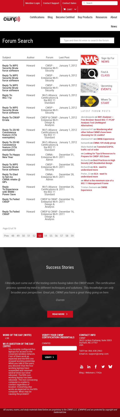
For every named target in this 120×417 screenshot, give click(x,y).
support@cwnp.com (98, 346)
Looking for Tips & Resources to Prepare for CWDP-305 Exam (98, 147)
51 (28, 228)
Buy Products (80, 18)
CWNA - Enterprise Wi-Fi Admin (49, 149)
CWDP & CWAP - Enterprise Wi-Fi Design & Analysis (50, 113)
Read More (58, 306)
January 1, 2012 (68, 110)
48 (12, 228)
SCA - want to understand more (93, 161)
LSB (7, 330)
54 (45, 228)
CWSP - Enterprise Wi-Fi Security (49, 60)
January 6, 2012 (68, 68)
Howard (30, 58)
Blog (47, 18)
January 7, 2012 (68, 58)
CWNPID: (46, 335)
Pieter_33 (85, 166)
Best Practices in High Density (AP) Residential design (98, 154)
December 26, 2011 (66, 180)
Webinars (90, 365)
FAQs (99, 365)
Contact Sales (69, 3)
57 (61, 228)
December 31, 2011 (66, 148)
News (115, 18)
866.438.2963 (95, 343)
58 (66, 228)
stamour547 (87, 121)
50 (23, 228)
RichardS (85, 152)
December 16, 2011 (66, 193)
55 (51, 228)
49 (18, 228)
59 (72, 228)
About (106, 18)
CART (69, 9)
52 (34, 228)
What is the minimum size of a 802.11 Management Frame (97, 174)
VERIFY (48, 349)
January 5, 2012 (68, 87)
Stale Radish (87, 139)
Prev (6, 228)
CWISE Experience (105, 131)
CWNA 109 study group (104, 135)
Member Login (32, 3)
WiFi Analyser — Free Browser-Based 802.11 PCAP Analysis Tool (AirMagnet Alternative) (98, 113)
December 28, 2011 (66, 168)
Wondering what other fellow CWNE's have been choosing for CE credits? (96, 124)
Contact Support (51, 3)
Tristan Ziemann (89, 179)
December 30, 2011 (66, 158)
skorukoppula (87, 109)
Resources (95, 18)
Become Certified (61, 18)
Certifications (36, 18)
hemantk (85, 135)
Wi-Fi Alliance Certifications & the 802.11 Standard (49, 91)
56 (56, 228)
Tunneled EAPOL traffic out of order (97, 140)
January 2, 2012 (68, 100)
